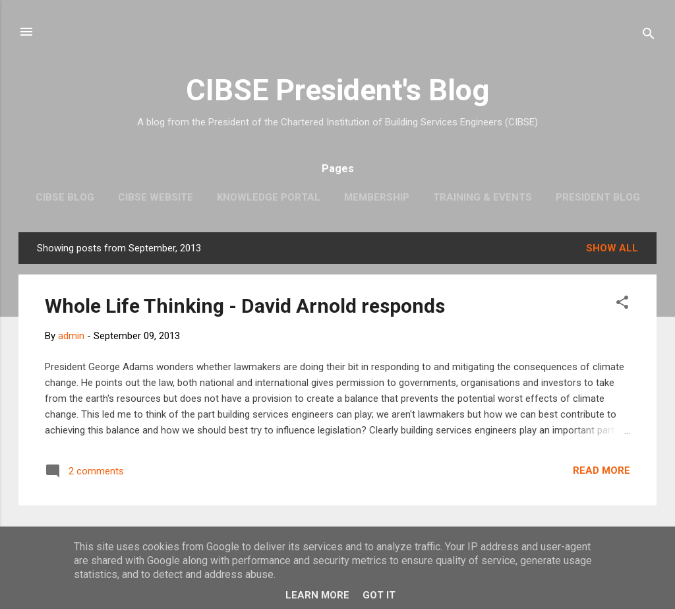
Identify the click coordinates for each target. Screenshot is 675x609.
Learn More (317, 595)
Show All (612, 248)
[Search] (649, 36)
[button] (622, 304)
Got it (379, 595)
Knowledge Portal (268, 197)
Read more (601, 470)
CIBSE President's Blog (337, 90)
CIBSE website (155, 197)
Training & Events (482, 197)
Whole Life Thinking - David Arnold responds (245, 305)
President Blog (598, 197)
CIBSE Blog (65, 197)
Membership (376, 197)
